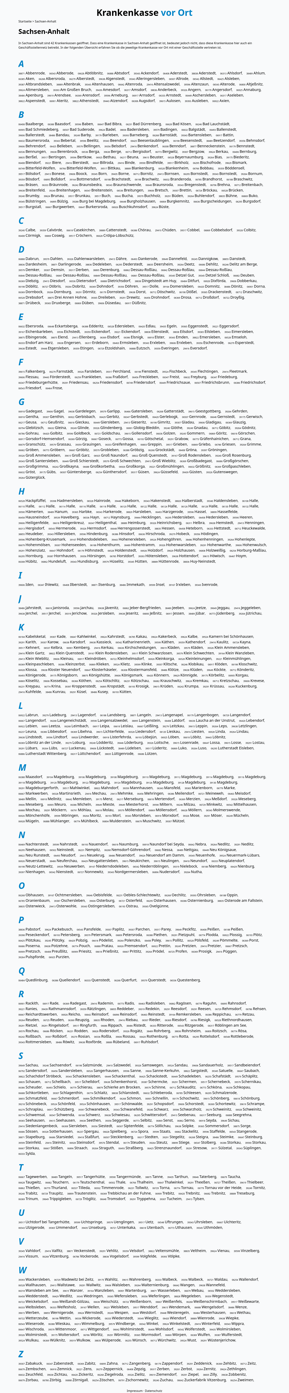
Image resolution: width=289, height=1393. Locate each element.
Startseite (25, 21)
